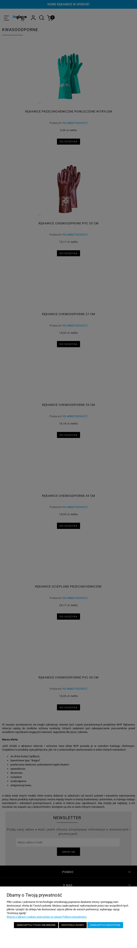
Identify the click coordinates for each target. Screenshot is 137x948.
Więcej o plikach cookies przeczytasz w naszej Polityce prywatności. (47, 916)
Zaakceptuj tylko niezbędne (36, 925)
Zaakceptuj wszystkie (105, 925)
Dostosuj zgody (73, 925)
